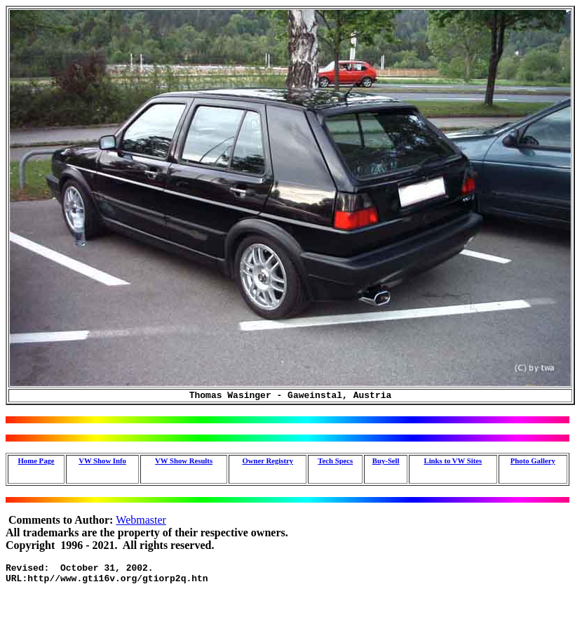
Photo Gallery (532, 462)
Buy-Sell (386, 462)
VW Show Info (102, 462)
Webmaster (141, 522)
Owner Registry (267, 462)
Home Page (36, 462)
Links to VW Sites (453, 462)
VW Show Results (183, 462)
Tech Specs (335, 462)
